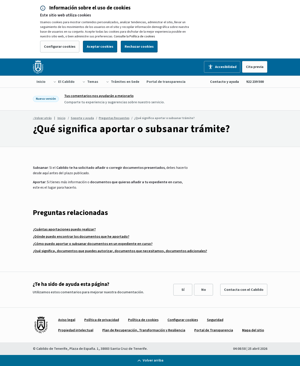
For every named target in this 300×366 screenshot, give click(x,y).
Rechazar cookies (139, 46)
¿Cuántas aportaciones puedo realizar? (64, 229)
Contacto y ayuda (224, 81)
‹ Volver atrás (42, 118)
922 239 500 (255, 81)
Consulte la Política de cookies (134, 36)
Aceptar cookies (100, 46)
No (203, 289)
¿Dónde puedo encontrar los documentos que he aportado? (81, 236)
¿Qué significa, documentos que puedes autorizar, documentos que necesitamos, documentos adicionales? (120, 251)
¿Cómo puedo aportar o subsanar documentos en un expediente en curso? (93, 243)
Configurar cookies (60, 46)
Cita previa (254, 66)
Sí (182, 289)
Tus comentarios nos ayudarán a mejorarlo (99, 95)
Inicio (61, 118)
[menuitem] (41, 82)
